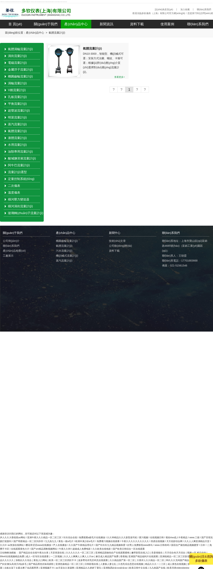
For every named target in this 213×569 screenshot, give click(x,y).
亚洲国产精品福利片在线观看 (143, 556)
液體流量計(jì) (17, 137)
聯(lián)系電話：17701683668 (180, 260)
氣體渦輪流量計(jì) (20, 49)
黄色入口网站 (40, 560)
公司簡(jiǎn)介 (11, 240)
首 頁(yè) (15, 24)
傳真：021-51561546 (174, 265)
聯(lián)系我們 (204, 9)
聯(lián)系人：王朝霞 (174, 255)
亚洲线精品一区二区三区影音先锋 (177, 556)
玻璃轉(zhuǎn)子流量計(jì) (25, 213)
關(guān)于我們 (45, 24)
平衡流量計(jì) (17, 103)
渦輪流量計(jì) (17, 83)
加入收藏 (185, 9)
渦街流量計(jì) (17, 56)
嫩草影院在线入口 (140, 552)
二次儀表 (14, 185)
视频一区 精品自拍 (197, 552)
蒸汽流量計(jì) (17, 124)
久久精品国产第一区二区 (122, 560)
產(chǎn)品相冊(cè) (14, 250)
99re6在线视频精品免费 (12, 556)
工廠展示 (8, 255)
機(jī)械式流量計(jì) (67, 255)
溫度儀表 (14, 192)
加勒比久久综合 (24, 560)
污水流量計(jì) (64, 250)
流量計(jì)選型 (17, 172)
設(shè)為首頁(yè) (164, 9)
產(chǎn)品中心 (76, 24)
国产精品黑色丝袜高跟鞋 (41, 564)
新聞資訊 (106, 24)
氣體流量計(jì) (17, 131)
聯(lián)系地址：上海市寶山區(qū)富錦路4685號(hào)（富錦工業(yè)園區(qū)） (184, 245)
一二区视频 (57, 556)
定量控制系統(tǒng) (21, 178)
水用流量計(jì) (17, 144)
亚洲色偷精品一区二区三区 (69, 564)
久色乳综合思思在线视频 (131, 564)
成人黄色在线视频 (177, 564)
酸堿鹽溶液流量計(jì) (22, 158)
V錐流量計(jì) (17, 90)
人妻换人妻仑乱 (108, 564)
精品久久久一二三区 (155, 564)
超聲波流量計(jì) (19, 110)
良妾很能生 (157, 552)
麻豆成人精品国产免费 (107, 556)
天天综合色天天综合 (175, 552)
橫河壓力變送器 (18, 199)
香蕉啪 (123, 556)
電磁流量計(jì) (17, 62)
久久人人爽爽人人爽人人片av (79, 556)
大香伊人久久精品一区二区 (151, 560)
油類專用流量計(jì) (20, 151)
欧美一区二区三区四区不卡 (63, 560)
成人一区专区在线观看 (37, 556)
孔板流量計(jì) (17, 97)
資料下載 (137, 24)
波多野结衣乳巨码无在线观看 (93, 560)
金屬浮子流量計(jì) (20, 69)
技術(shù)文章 (117, 240)
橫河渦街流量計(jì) (20, 206)
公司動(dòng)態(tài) (120, 245)
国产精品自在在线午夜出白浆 (34, 552)
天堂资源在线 (57, 552)
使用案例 (167, 24)
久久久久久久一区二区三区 (80, 552)
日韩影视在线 (92, 564)
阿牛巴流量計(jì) (19, 165)
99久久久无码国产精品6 (178, 560)
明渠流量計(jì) (17, 117)
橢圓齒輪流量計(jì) (20, 76)
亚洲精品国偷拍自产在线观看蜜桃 (112, 552)
